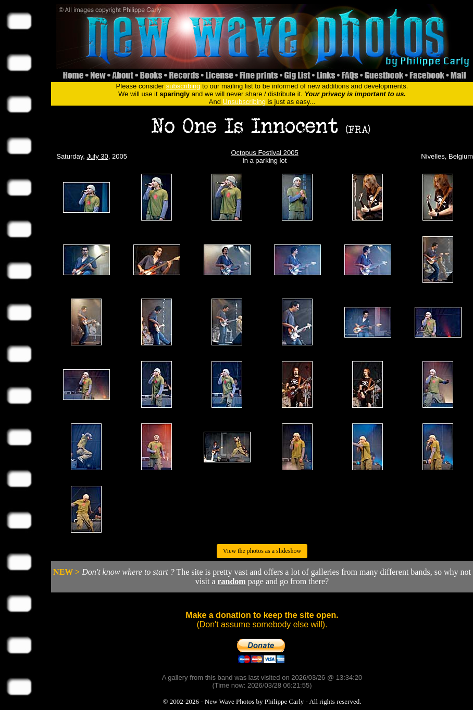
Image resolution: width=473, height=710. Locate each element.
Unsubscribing (244, 102)
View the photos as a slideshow (262, 550)
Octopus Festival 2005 (264, 153)
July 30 (97, 156)
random (231, 581)
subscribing (183, 86)
